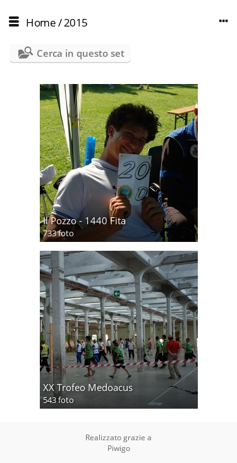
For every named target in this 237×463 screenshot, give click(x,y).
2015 (76, 22)
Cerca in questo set (81, 53)
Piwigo (118, 448)
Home (41, 22)
